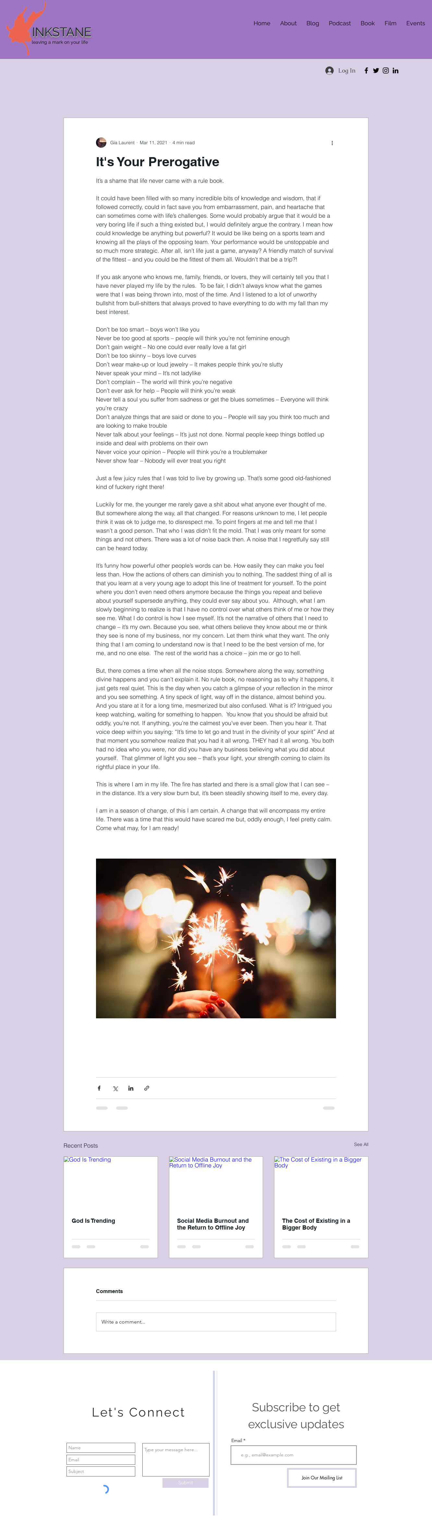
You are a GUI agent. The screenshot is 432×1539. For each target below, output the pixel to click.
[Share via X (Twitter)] (115, 1088)
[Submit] (185, 1483)
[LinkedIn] (395, 70)
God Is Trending (93, 1220)
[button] (360, 98)
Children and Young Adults (167, 98)
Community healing (227, 98)
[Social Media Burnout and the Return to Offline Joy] (216, 1183)
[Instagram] (386, 70)
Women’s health (110, 98)
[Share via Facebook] (99, 1088)
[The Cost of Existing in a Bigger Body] (321, 1183)
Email (236, 1440)
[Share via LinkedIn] (131, 1088)
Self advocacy (273, 98)
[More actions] (332, 142)
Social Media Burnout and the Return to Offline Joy (213, 1224)
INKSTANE (61, 32)
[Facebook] (366, 70)
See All (361, 1144)
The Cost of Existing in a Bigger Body (316, 1224)
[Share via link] (147, 1088)
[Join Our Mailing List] (322, 1478)
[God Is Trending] (111, 1183)
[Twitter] (376, 70)
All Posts (72, 98)
